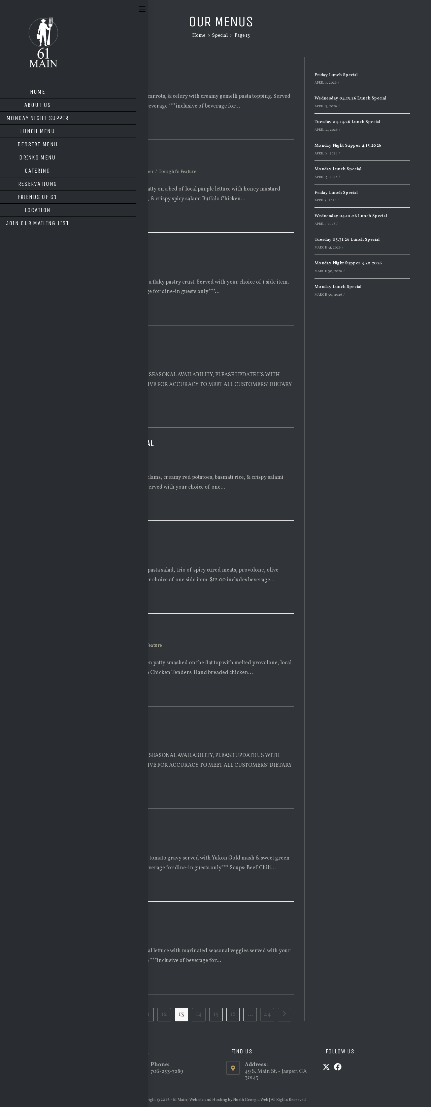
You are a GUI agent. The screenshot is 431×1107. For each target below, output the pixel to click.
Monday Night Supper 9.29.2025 (87, 155)
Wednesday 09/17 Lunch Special (88, 917)
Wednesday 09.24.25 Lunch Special (93, 443)
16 (233, 1014)
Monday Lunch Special (338, 169)
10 (130, 1014)
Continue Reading (61, 124)
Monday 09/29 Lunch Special (82, 248)
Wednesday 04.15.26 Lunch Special (350, 98)
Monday (68, 172)
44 (267, 1014)
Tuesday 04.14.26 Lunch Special (347, 122)
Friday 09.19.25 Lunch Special (85, 824)
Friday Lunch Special (336, 75)
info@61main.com (78, 1071)
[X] (326, 1068)
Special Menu (118, 172)
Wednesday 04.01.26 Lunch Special (350, 216)
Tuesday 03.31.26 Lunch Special (347, 240)
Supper (146, 172)
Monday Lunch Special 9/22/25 (86, 722)
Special (67, 79)
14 (199, 1014)
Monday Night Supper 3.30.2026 (348, 263)
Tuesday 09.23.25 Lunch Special (87, 536)
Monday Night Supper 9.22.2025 (87, 629)
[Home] (198, 35)
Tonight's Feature (177, 172)
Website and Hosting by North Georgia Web (228, 1100)
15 (216, 1014)
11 (147, 1014)
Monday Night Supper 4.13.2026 (348, 146)
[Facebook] (337, 1068)
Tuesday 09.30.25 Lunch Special (87, 62)
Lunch (47, 79)
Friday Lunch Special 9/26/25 (84, 341)
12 (164, 1014)
